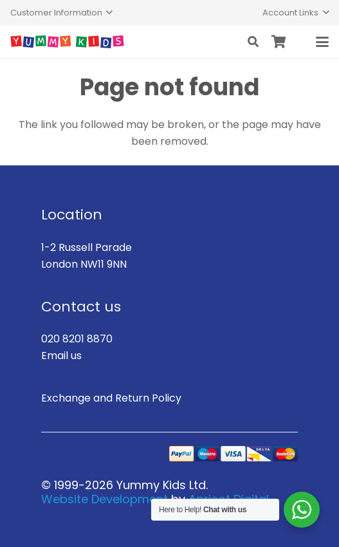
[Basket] (279, 42)
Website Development (104, 499)
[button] (61, 13)
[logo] (67, 41)
